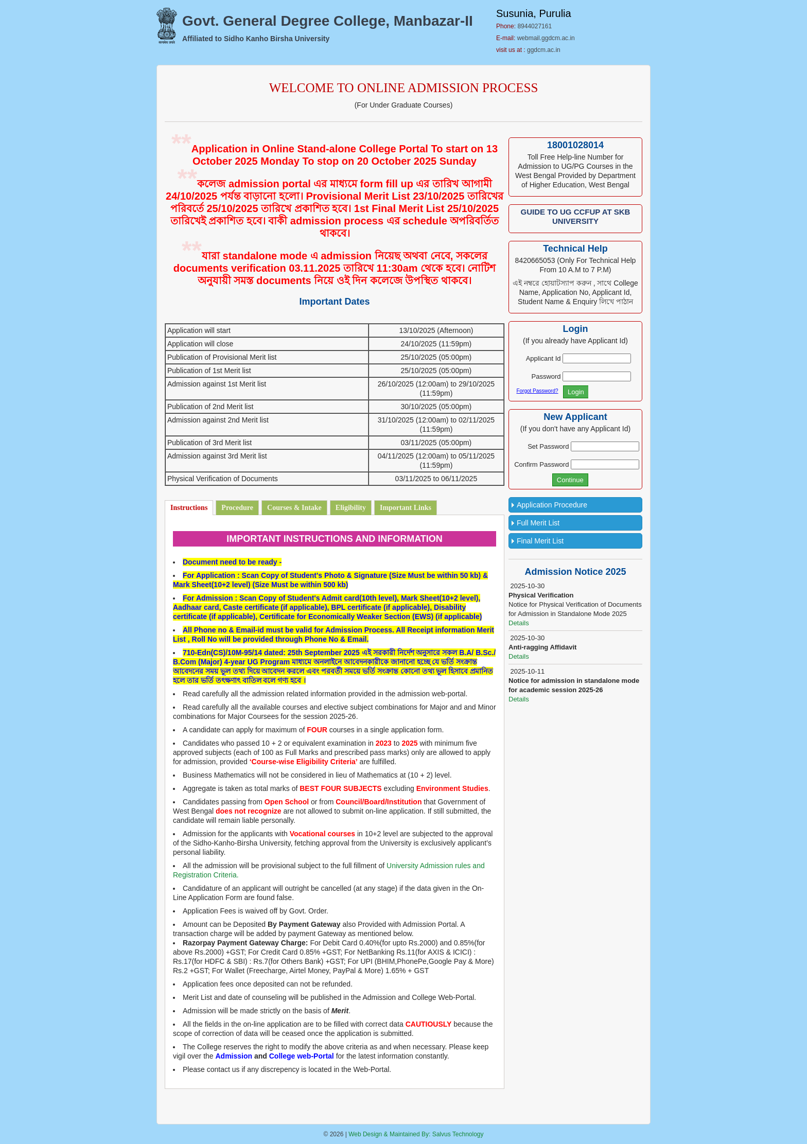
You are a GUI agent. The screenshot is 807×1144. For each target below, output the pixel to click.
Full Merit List (538, 523)
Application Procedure (552, 505)
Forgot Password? (537, 391)
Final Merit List (540, 541)
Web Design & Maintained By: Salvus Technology (415, 1134)
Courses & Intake (294, 508)
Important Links (405, 508)
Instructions (188, 508)
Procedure (237, 508)
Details (518, 623)
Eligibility (351, 508)
